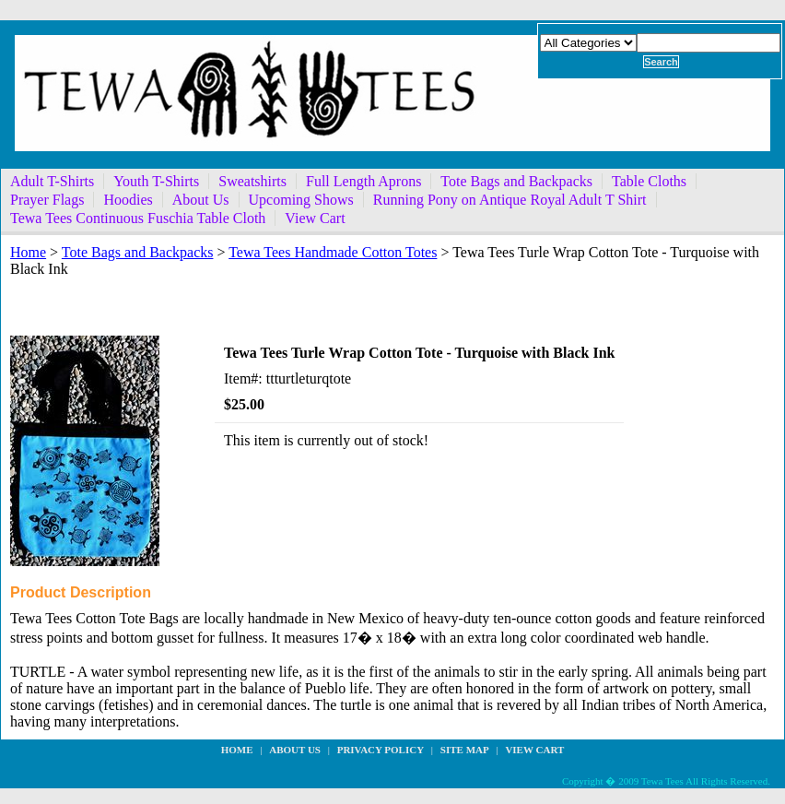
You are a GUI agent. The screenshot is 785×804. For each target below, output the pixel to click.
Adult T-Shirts (52, 181)
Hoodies (127, 199)
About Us (200, 199)
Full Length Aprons (363, 181)
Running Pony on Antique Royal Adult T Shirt (510, 199)
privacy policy (380, 749)
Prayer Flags (47, 199)
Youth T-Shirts (156, 181)
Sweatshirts (252, 181)
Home (28, 252)
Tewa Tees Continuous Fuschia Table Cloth (137, 218)
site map (464, 749)
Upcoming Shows (301, 199)
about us (295, 749)
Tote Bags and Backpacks (516, 181)
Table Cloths (649, 181)
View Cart (315, 218)
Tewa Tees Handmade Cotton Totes (332, 252)
